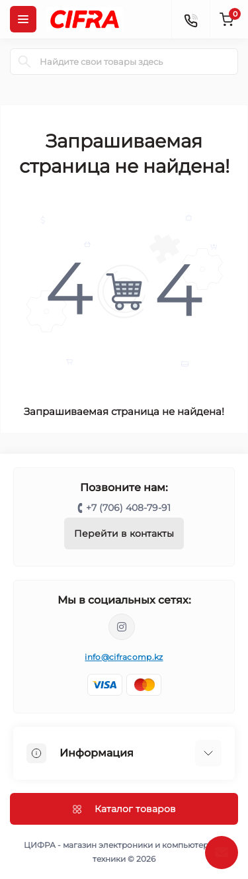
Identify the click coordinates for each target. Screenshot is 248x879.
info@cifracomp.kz (124, 657)
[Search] (24, 61)
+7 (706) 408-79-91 (128, 508)
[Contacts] (190, 19)
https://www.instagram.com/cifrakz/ (121, 627)
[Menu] (23, 19)
